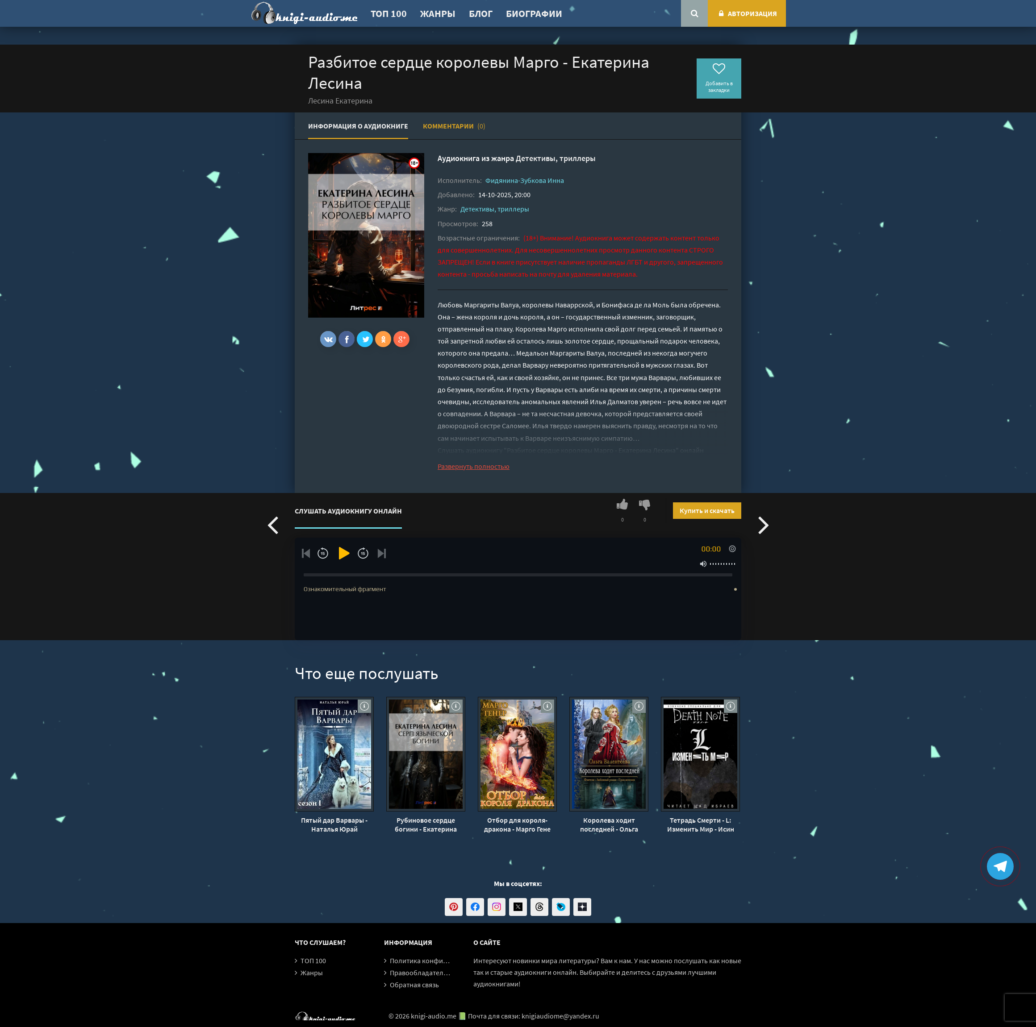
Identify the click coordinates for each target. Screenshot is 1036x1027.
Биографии (534, 13)
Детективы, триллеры (556, 158)
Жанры (437, 13)
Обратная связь (414, 984)
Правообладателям (420, 972)
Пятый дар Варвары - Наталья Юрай (334, 824)
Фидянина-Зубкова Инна (524, 180)
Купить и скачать (707, 510)
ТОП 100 (389, 13)
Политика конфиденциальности (441, 960)
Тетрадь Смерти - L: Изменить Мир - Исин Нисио (700, 824)
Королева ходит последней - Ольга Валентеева (609, 824)
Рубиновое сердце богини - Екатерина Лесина (426, 824)
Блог (481, 13)
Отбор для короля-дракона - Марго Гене (517, 824)
